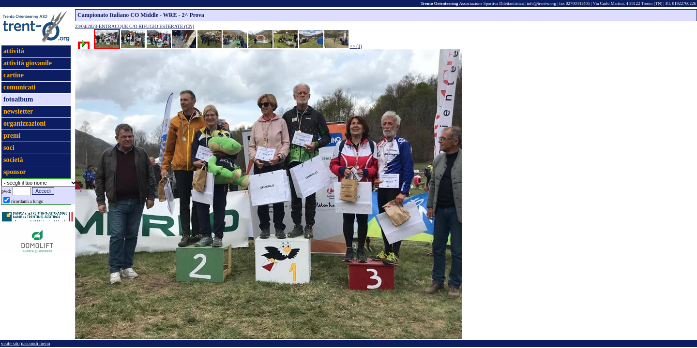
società (13, 159)
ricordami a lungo (27, 201)
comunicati (19, 87)
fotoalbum (18, 99)
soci (9, 147)
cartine (13, 75)
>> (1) (356, 46)
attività (13, 51)
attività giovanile (27, 63)
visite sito (10, 343)
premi (12, 135)
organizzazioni (24, 123)
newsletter (18, 111)
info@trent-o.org (541, 3)
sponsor (14, 171)
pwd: (6, 191)
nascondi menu (35, 343)
